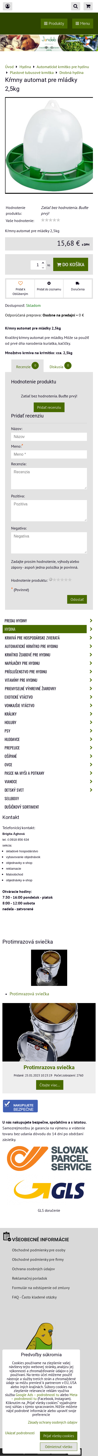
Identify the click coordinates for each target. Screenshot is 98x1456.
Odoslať (77, 599)
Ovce (50, 764)
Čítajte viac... (49, 1085)
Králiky (50, 714)
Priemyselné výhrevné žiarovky (50, 688)
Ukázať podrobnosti (20, 1433)
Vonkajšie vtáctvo (50, 705)
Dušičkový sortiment (22, 807)
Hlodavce (50, 739)
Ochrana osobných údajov (33, 1268)
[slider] (50, 220)
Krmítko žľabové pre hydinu (50, 655)
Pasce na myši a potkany (50, 773)
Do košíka (71, 264)
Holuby (50, 722)
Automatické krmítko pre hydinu (50, 646)
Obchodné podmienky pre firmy (38, 1259)
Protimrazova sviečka (49, 1067)
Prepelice (50, 748)
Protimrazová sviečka (29, 994)
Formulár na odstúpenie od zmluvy (40, 1287)
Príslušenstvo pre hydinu (50, 671)
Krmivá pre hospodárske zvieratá (50, 638)
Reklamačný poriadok (29, 1278)
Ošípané (50, 756)
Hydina (50, 629)
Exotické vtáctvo (50, 697)
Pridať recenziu (49, 407)
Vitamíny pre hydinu (50, 680)
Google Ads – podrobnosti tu (37, 1394)
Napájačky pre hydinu (50, 663)
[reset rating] (50, 579)
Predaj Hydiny (50, 621)
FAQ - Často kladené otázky (34, 1297)
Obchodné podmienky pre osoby (38, 1250)
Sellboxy (12, 798)
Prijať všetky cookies (58, 1436)
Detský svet (50, 790)
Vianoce (50, 781)
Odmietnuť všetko (58, 1446)
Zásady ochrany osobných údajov (52, 1422)
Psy (50, 731)
